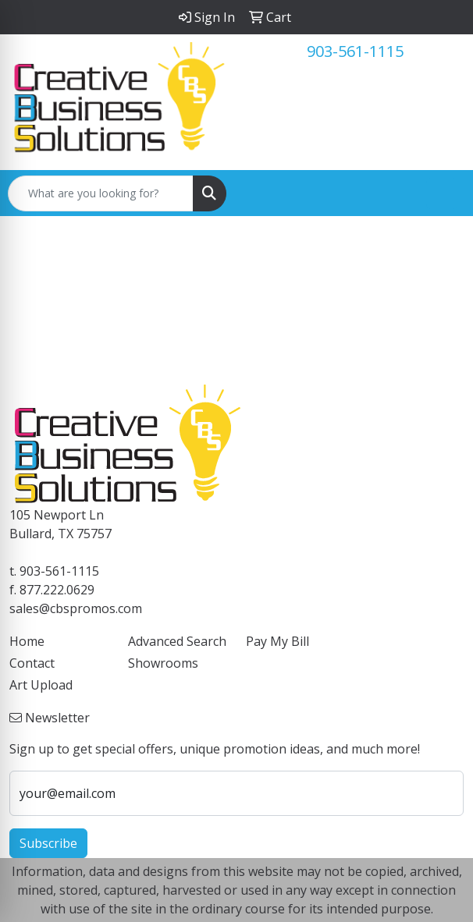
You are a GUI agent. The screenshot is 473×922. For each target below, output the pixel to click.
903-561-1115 (355, 51)
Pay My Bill (277, 641)
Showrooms (163, 663)
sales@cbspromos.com (75, 608)
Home (26, 641)
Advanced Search (177, 641)
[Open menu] (441, 193)
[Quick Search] (101, 193)
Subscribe (48, 843)
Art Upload (41, 684)
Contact (32, 663)
